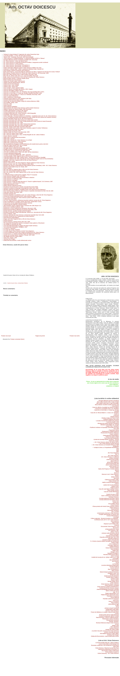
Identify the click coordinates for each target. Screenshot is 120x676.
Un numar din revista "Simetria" (11, 229)
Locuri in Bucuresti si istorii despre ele (109, 644)
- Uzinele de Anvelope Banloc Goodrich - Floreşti (106, 439)
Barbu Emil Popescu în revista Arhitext (108, 469)
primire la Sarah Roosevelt (112, 608)
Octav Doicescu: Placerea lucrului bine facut (107, 648)
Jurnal (117, 562)
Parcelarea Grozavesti (113, 596)
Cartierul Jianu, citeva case (10, 86)
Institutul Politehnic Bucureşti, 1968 (12, 146)
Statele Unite (115, 625)
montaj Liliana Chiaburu (23, 283)
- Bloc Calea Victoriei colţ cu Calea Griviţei (107, 402)
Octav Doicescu (114, 582)
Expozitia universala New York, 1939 (13, 122)
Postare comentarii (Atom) (17, 339)
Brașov (117, 475)
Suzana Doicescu (8, 220)
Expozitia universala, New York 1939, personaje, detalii (17, 125)
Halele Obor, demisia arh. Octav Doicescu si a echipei (17, 140)
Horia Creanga (115, 556)
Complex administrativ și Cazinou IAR (109, 514)
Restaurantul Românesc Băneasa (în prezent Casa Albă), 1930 (20, 209)
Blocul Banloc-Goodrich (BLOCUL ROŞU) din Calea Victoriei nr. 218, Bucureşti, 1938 (25, 73)
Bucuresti (116, 478)
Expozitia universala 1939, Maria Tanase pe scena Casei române (20, 120)
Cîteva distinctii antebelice (10, 106)
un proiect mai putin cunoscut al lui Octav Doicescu (105, 631)
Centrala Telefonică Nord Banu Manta (13, 100)
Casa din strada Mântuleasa (10, 96)
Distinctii (116, 525)
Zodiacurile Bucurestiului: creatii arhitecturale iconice (17, 240)
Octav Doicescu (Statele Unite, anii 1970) (14, 176)
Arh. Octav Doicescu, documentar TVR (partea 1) (16, 65)
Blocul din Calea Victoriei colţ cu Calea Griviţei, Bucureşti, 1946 (20, 74)
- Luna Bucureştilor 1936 (112, 422)
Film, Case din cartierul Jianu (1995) (13, 133)
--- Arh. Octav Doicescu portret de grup (108, 443)
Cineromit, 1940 (7, 104)
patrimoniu (116, 600)
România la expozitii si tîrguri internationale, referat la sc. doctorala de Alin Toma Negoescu (27, 212)
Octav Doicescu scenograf (10, 180)
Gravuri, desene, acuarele (10, 136)
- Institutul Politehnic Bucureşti (111, 419)
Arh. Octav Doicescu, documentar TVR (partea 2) (16, 66)
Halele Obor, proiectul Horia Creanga (13, 142)
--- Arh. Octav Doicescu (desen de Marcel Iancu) (106, 442)
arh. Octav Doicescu (113, 455)
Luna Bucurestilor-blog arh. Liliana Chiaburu (107, 642)
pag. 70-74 (116, 592)
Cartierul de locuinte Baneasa (11, 83)
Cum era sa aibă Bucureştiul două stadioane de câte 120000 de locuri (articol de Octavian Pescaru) (29, 117)
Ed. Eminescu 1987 (113, 530)
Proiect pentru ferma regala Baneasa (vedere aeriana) (17, 203)
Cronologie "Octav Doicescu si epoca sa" (14, 114)
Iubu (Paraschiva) (114, 560)
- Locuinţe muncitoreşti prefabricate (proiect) (107, 420)
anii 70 (117, 454)
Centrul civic (115, 501)
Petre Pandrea (115, 602)
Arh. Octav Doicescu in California (110, 457)
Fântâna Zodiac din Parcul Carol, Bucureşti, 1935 (16, 132)
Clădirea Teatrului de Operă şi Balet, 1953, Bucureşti (17, 109)
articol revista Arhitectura (112, 465)
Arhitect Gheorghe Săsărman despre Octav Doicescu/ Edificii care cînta (22, 67)
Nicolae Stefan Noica (113, 581)
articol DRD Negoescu (113, 462)
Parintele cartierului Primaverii (111, 598)
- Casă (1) (116, 414)
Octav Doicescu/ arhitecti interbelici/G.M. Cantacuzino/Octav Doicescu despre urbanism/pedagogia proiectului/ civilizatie (108, 588)
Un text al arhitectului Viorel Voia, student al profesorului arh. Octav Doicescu (23, 232)
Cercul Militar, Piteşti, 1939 (10, 102)
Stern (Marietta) (114, 626)
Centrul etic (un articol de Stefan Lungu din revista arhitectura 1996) (21, 101)
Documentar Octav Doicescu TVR (110, 526)
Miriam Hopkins (7, 168)
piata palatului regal (113, 604)
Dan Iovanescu (115, 521)
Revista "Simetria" (114, 621)
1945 (117, 450)
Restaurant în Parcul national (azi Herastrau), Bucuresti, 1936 (19, 208)
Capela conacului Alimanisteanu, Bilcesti (14, 82)
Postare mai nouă (6, 335)
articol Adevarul (115, 461)
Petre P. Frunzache (114, 601)
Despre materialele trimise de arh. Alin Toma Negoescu (18, 118)
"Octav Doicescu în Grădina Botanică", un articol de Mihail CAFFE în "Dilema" (24, 58)
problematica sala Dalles (112, 609)
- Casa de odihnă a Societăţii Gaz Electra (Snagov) (105, 407)
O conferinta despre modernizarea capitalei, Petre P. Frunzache (20, 174)
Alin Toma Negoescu (113, 453)
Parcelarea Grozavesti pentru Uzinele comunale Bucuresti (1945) (20, 187)
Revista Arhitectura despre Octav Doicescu (107, 622)
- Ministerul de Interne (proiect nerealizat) (108, 423)
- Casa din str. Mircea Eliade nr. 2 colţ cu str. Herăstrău (104, 412)
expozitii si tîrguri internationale (110, 539)
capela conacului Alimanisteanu (110, 482)
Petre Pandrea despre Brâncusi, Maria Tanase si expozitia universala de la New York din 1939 (28, 191)
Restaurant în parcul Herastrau (110, 618)
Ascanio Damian (114, 467)
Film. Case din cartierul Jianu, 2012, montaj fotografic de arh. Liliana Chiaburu (24, 134)
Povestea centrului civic (9, 193)
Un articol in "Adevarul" (9, 228)
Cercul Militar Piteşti (113, 503)
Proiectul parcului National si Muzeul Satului (15, 204)
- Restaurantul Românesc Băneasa (109, 432)
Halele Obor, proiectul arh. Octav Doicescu (14, 141)
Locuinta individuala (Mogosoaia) (12, 153)
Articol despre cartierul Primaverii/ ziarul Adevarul (16, 70)
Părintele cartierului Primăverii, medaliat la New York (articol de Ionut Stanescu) (24, 189)
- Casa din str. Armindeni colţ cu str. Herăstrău (106, 408)
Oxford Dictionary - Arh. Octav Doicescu (108, 653)
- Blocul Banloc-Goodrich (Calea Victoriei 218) (106, 404)
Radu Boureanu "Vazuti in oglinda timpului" (107, 617)
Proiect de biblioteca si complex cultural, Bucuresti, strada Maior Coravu (22, 201)
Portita (117, 605)
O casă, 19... (6, 173)
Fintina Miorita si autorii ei (112, 652)
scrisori (117, 624)
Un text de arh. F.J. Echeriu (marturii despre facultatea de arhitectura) (21, 233)
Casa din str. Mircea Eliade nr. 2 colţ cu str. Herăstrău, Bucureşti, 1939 (22, 94)
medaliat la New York (113, 573)
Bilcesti (117, 470)
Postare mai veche (75, 335)
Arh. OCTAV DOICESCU (32, 7)
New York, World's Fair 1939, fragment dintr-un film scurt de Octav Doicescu (23, 172)
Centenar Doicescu (114, 497)
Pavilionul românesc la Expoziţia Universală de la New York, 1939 (20, 188)
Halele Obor (115, 550)
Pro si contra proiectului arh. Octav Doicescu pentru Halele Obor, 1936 (22, 197)
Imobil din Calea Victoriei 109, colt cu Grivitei (15, 145)
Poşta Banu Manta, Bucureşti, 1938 (12, 192)
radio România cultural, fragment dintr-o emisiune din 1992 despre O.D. (22, 205)
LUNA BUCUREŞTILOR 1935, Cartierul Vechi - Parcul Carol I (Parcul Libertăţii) (24, 157)
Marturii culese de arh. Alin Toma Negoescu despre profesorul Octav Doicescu (24, 162)
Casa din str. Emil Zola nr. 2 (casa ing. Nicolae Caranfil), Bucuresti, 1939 (22, 93)
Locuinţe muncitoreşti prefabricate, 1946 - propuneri (17, 154)
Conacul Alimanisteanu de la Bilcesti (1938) (14, 112)
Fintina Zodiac (115, 542)
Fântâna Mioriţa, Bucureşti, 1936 (12, 130)
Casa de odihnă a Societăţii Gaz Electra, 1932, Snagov (18, 89)
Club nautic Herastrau (113, 510)
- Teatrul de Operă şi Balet (112, 436)
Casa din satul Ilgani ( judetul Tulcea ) (13, 90)
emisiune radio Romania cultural (110, 533)
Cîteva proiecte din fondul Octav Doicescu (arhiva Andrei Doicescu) (21, 108)
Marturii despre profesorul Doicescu (109, 572)
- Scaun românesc (114, 434)
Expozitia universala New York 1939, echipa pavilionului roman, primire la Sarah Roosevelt (27, 121)
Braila (117, 471)
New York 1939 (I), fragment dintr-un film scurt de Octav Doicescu (20, 169)
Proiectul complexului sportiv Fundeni (109, 616)
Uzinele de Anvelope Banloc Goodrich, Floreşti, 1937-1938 (18, 235)
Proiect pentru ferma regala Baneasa (109, 614)
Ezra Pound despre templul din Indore (13, 129)
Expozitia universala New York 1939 (109, 537)
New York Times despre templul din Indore (14, 170)
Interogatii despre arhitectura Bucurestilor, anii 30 (16, 148)
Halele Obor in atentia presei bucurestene (14, 137)
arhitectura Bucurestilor (112, 459)
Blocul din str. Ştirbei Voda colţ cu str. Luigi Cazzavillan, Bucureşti (20, 75)
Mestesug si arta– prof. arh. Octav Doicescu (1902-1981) (18, 164)
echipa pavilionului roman (112, 529)
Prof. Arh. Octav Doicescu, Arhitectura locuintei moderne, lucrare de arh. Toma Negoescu (27, 200)
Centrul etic (116, 502)
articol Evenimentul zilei (112, 463)
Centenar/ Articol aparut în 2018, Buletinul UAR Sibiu (17, 98)
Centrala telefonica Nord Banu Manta (109, 498)
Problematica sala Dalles (9, 199)
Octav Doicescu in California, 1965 (12, 178)
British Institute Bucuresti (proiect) (12, 79)
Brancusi (116, 473)
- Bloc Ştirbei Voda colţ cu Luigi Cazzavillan (107, 403)
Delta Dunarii (115, 522)
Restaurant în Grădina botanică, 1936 (13, 207)
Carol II (117, 483)
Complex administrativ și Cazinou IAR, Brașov (15, 110)
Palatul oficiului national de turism (110, 594)
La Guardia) (115, 564)
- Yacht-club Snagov (113, 440)
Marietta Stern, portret (9, 161)
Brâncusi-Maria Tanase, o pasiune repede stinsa (16, 78)
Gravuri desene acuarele (112, 548)
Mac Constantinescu (113, 569)
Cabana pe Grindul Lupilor (112, 479)
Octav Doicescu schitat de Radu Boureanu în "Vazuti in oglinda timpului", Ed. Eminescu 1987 (28, 181)
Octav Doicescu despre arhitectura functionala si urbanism (18, 177)
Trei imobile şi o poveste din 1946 (12, 224)
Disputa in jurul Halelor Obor (111, 523)
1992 (117, 451)
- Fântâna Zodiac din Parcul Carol (110, 418)
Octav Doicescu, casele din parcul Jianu (14, 183)
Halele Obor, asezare (9, 138)
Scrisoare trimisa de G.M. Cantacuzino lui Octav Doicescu (18, 216)
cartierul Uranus (114, 487)
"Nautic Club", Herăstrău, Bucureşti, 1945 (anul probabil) (18, 57)
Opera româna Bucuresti (112, 590)
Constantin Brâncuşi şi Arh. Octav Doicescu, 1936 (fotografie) (19, 113)
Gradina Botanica (114, 546)
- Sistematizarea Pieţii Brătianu (110, 435)
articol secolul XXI (114, 466)
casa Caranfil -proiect (113, 490)
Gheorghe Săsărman (113, 545)
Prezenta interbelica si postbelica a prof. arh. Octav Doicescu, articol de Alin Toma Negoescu (27, 195)
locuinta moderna (114, 566)
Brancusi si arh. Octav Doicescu (110, 474)
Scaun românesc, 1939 (9, 213)
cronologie (116, 517)
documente (116, 527)
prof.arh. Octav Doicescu (112, 610)
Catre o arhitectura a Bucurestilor (12, 97)
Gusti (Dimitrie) (115, 549)
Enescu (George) (114, 534)
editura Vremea (115, 531)
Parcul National (115, 597)
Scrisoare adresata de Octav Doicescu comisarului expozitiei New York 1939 (23, 215)
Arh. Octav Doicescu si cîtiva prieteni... (13, 63)
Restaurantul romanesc (112, 620)
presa (117, 606)
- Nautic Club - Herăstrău (112, 426)
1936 (117, 448)
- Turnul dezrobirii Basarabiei (111, 438)
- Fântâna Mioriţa (114, 416)
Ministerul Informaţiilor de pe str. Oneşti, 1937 (15, 166)
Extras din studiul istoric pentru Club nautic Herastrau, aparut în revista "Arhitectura (25, 128)
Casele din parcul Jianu (12, 283)
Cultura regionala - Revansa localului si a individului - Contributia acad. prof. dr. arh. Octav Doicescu (29, 116)
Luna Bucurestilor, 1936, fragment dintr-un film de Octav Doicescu (20, 156)
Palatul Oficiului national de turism (12, 185)
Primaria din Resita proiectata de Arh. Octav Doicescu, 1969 (19, 196)
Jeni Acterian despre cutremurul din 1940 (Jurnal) (16, 150)
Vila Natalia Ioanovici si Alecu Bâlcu (12, 236)
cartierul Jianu (115, 486)
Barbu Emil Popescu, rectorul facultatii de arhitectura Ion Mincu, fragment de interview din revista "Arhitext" (31, 71)
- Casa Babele (115, 406)
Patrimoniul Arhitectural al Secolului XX (108, 649)
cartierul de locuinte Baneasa (111, 485)
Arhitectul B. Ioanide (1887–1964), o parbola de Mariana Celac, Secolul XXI (23, 69)
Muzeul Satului (115, 580)
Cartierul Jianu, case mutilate (11, 85)
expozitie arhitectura (113, 538)
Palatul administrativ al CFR (10, 184)
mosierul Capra (115, 578)
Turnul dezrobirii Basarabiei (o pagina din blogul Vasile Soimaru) (20, 225)
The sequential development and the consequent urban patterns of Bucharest (23, 223)
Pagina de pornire (40, 335)
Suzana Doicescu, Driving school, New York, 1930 (16, 221)
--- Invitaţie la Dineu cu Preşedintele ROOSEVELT (105, 447)
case (117, 493)
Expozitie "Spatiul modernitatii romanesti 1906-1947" (17, 126)
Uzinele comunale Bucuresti (111, 632)
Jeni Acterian (115, 561)
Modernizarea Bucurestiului (111, 576)
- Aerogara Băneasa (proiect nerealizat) (108, 400)
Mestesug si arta (114, 574)
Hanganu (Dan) (115, 552)
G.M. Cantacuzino (114, 544)
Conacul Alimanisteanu (113, 515)
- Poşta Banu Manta (113, 430)
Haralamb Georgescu (113, 553)
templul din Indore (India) (112, 629)
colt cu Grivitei (115, 511)
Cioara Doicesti (7, 105)
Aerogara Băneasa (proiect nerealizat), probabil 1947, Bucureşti (20, 59)
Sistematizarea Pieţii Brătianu (11, 217)
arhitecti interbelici (114, 458)
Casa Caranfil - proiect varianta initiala (13, 87)
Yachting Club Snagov (9, 239)
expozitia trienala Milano (112, 535)
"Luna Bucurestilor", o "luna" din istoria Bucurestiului (17, 55)
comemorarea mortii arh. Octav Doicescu (108, 513)
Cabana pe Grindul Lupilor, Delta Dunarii (14, 81)
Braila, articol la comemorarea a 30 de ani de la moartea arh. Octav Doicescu (23, 77)
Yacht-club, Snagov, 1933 (10, 237)
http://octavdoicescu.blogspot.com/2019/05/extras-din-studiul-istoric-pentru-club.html (25, 144)
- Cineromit (116, 415)
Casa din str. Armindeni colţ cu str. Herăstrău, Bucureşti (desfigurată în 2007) (23, 92)
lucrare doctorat (114, 568)
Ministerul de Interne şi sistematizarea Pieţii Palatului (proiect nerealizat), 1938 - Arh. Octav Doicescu (30, 165)
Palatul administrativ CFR (112, 593)
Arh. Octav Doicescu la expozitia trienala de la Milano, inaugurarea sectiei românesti (25, 62)
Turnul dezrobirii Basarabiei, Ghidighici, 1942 (15, 227)
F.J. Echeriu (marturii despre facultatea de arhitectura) (104, 541)
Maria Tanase (115, 570)
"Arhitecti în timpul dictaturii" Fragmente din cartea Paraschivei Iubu (21, 54)
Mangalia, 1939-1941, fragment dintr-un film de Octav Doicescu (20, 160)
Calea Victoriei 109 (114, 481)
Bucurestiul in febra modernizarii (110, 650)
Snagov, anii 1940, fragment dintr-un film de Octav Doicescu (19, 219)
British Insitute (115, 477)
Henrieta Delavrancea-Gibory (111, 554)
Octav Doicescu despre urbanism (110, 584)
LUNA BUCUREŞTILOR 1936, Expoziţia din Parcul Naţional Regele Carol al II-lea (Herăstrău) (28, 158)
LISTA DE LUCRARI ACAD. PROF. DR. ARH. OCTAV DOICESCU (20, 152)
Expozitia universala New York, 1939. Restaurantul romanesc (19, 124)
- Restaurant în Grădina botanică (110, 431)
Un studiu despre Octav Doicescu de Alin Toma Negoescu (18, 231)
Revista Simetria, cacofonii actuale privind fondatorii (17, 211)
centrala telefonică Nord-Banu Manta (109, 499)
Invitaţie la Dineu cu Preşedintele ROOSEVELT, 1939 (17, 149)
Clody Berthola (115, 509)
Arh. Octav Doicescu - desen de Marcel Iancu (15, 61)
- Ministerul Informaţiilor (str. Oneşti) (109, 424)
